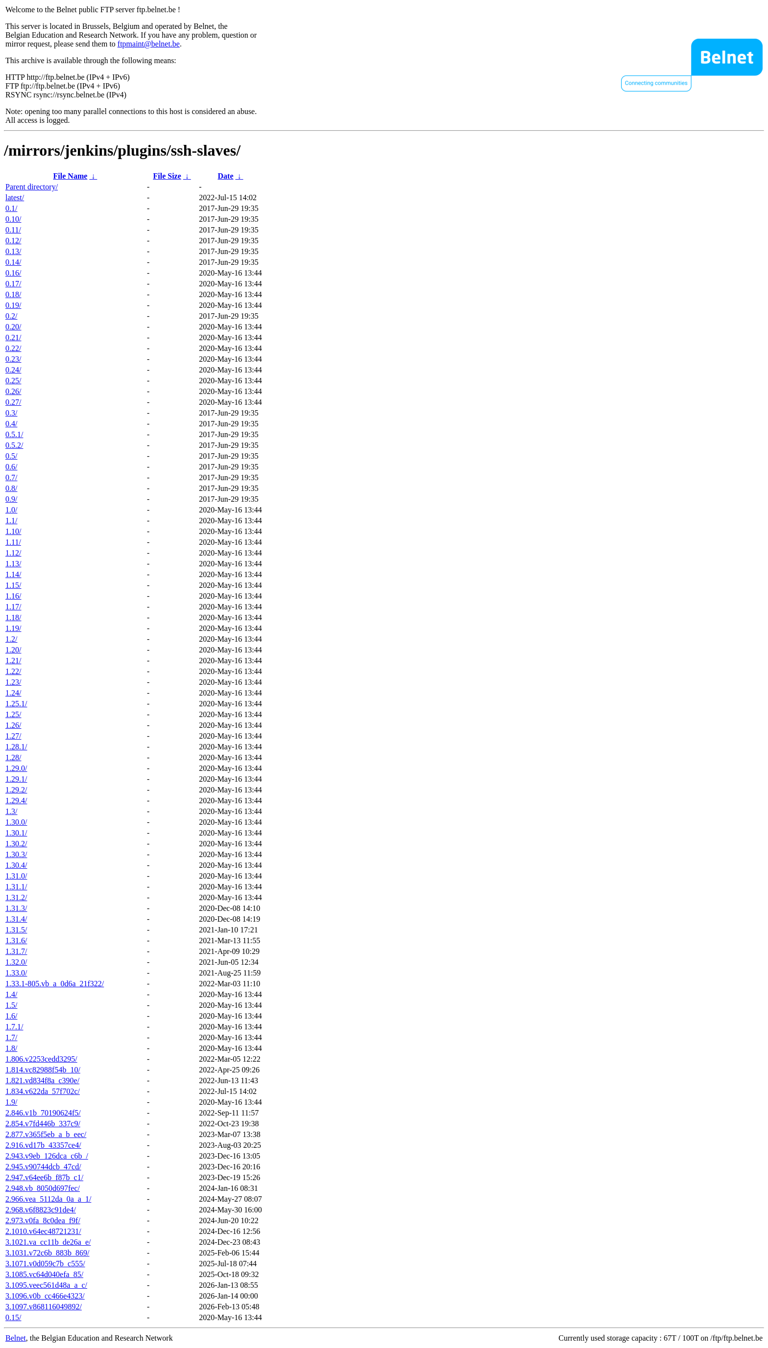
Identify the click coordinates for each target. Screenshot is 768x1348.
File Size (167, 176)
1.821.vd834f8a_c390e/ (42, 1080)
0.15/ (13, 1317)
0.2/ (11, 316)
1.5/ (11, 1005)
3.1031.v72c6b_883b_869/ (47, 1253)
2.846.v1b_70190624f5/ (43, 1113)
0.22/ (13, 348)
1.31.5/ (16, 930)
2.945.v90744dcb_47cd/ (43, 1166)
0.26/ (13, 391)
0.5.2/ (14, 445)
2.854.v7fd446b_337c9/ (42, 1123)
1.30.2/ (16, 843)
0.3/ (11, 413)
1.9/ (11, 1102)
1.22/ (13, 671)
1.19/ (13, 628)
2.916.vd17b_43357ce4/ (43, 1145)
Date (226, 176)
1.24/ (13, 693)
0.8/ (11, 488)
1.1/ (11, 520)
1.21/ (13, 660)
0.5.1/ (14, 434)
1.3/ (11, 811)
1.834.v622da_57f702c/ (42, 1091)
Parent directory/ (31, 187)
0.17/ (13, 283)
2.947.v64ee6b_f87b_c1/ (44, 1177)
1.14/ (13, 574)
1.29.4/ (16, 800)
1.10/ (13, 531)
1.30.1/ (16, 833)
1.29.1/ (16, 779)
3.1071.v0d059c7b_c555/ (45, 1263)
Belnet (15, 1338)
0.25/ (13, 380)
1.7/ (11, 1037)
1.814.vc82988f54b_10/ (42, 1070)
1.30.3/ (16, 854)
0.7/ (11, 477)
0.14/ (13, 262)
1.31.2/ (16, 897)
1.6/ (11, 1016)
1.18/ (13, 617)
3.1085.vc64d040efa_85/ (44, 1274)
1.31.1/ (16, 887)
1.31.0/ (16, 876)
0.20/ (13, 327)
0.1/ (11, 208)
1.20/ (13, 650)
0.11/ (13, 230)
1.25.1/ (16, 703)
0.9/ (11, 499)
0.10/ (13, 219)
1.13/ (13, 563)
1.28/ (13, 757)
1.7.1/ (14, 1027)
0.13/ (13, 251)
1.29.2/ (16, 790)
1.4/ (11, 994)
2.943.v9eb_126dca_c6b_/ (46, 1156)
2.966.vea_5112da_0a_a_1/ (48, 1199)
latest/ (14, 197)
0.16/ (13, 273)
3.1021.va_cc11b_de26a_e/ (48, 1242)
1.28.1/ (16, 747)
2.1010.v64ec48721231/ (43, 1231)
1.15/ (13, 585)
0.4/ (11, 423)
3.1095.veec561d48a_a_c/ (46, 1285)
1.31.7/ (16, 951)
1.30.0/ (16, 822)
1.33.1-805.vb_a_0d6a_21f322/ (54, 983)
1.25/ (13, 714)
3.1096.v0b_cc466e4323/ (45, 1296)
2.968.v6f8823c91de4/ (40, 1210)
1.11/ (13, 542)
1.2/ (11, 639)
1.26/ (13, 725)
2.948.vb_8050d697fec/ (42, 1188)
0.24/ (13, 370)
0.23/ (13, 359)
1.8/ (11, 1048)
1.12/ (13, 553)
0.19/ (13, 305)
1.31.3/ (16, 908)
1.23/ (13, 682)
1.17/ (13, 607)
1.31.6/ (16, 940)
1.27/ (13, 736)
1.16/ (13, 596)
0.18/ (13, 294)
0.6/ (11, 467)
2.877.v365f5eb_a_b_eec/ (45, 1134)
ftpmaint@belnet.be (149, 44)
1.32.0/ (16, 962)
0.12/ (13, 240)
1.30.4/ (16, 865)
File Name (70, 176)
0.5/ (11, 456)
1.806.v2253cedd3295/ (41, 1059)
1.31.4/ (16, 919)
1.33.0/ (16, 973)
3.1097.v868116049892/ (43, 1306)
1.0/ (11, 510)
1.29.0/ (16, 768)
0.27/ (13, 402)
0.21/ (13, 337)
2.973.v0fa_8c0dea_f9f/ (42, 1220)
